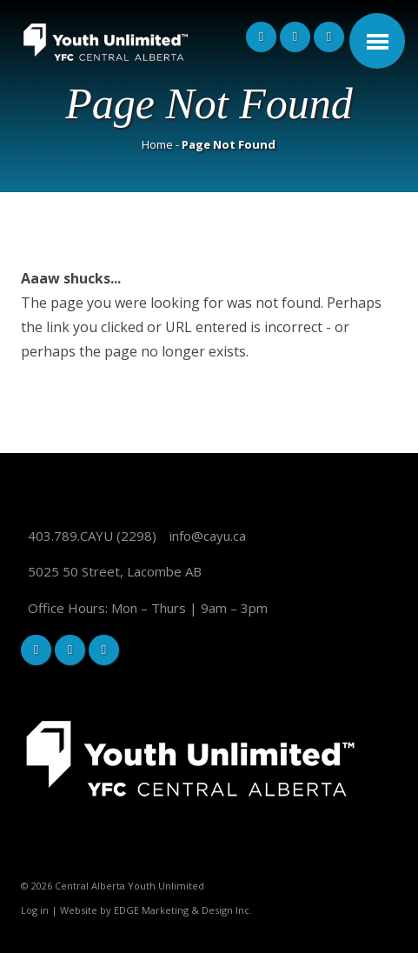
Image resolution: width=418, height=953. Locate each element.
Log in (35, 909)
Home (157, 144)
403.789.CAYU (70, 535)
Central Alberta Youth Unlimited (129, 885)
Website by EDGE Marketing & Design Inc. (156, 909)
